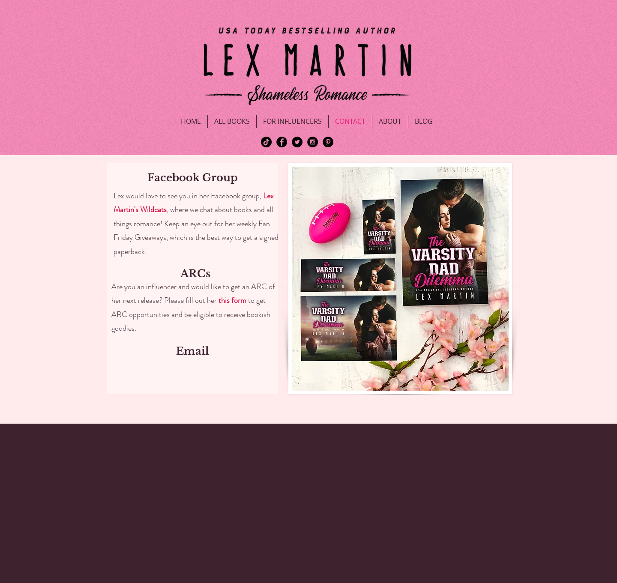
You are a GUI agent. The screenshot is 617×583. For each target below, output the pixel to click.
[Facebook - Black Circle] (281, 142)
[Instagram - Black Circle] (312, 142)
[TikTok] (266, 142)
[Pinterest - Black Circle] (328, 142)
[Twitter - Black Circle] (297, 142)
